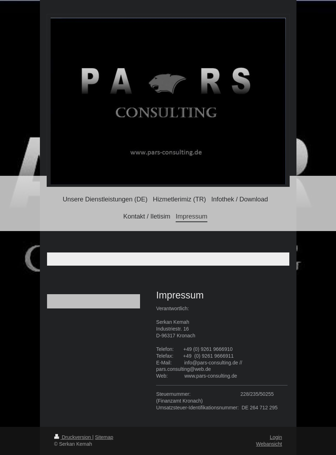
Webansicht (269, 444)
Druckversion (73, 437)
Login (276, 437)
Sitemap (104, 437)
